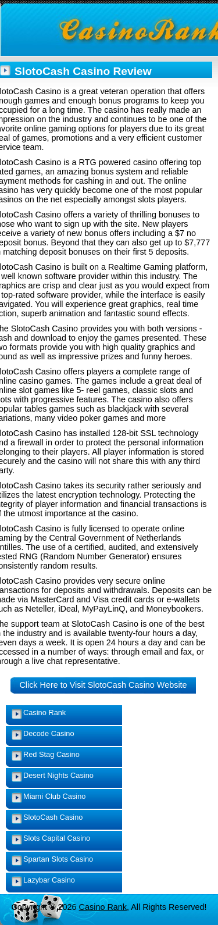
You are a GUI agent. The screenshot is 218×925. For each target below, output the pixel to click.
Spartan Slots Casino (58, 859)
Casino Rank (44, 712)
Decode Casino (48, 733)
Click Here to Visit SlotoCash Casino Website (103, 685)
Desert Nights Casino (58, 775)
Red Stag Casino (51, 754)
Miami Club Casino (54, 796)
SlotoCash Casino (53, 817)
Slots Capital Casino (56, 838)
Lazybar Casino (49, 880)
